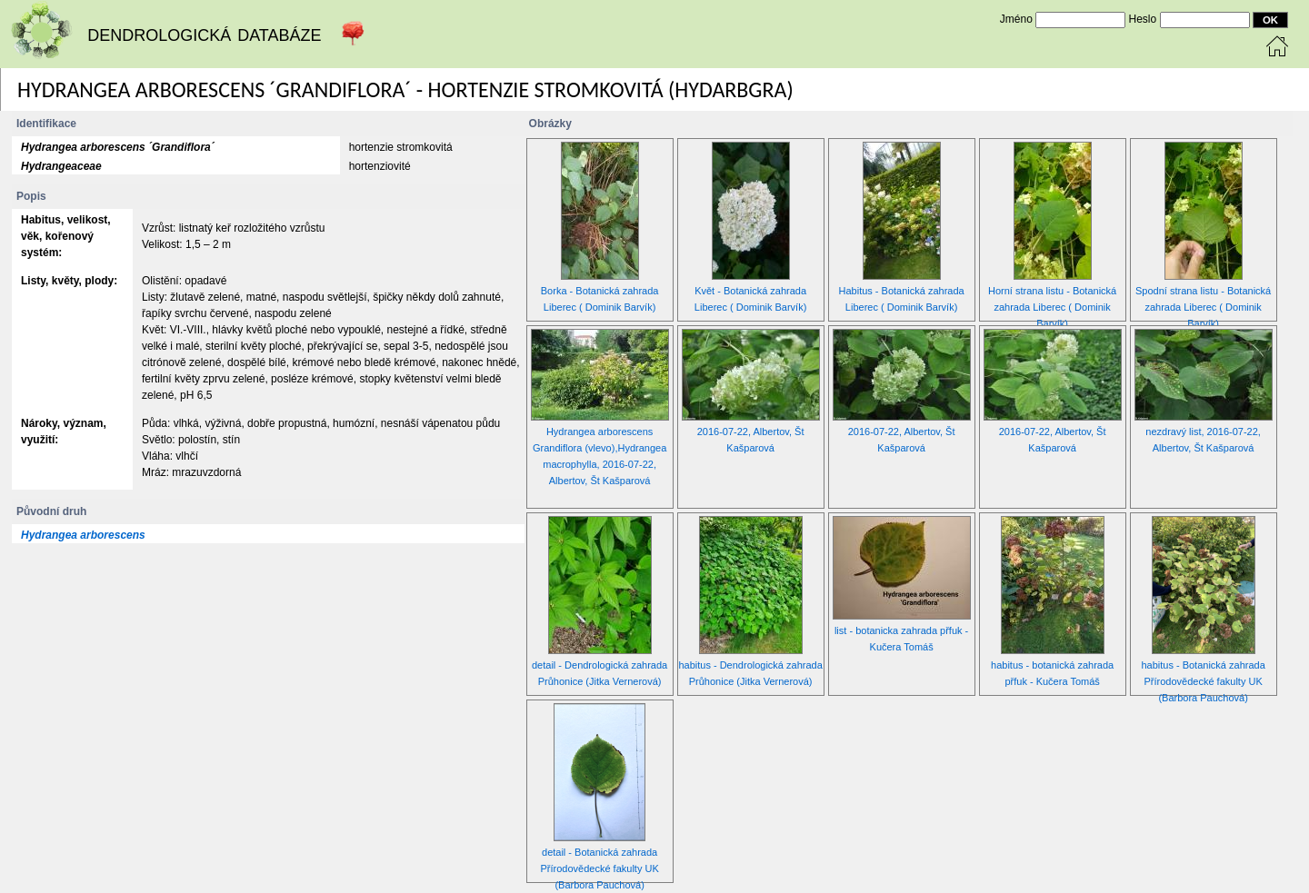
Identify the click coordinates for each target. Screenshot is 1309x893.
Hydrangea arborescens (83, 535)
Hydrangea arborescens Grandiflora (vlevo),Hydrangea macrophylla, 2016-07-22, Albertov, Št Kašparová (600, 427)
